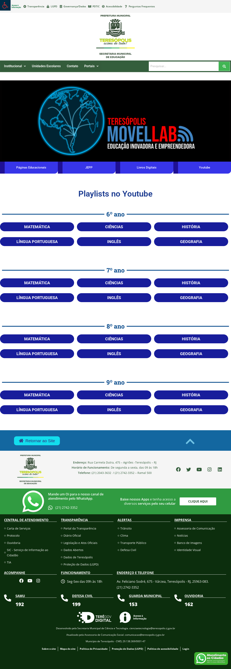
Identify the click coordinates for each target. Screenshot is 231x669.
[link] (5, 5)
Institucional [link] (15, 66)
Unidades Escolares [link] (46, 66)
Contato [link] (72, 66)
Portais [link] (91, 66)
